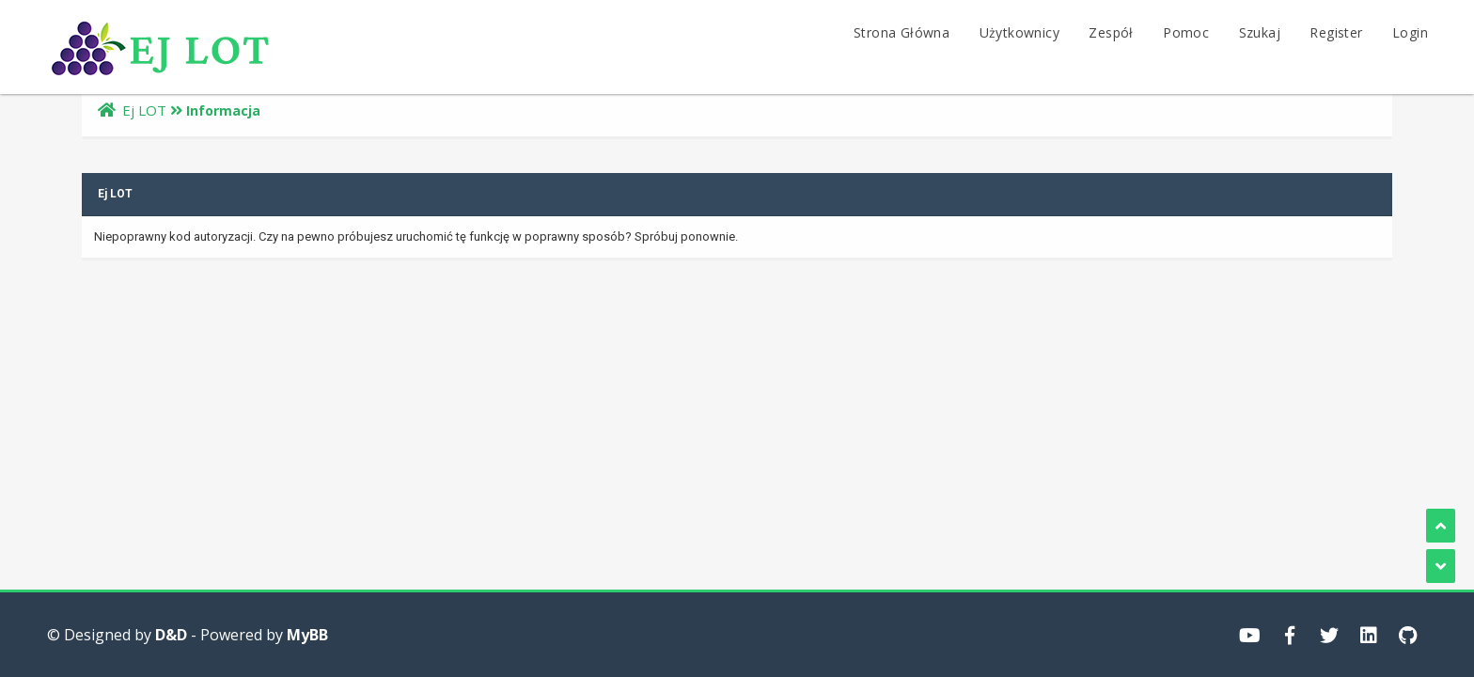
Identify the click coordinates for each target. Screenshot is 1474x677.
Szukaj (1259, 32)
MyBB (307, 634)
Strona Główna (901, 32)
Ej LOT (144, 110)
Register (1335, 32)
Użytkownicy (1019, 32)
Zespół (1111, 32)
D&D (171, 634)
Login (1410, 32)
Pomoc (1186, 32)
